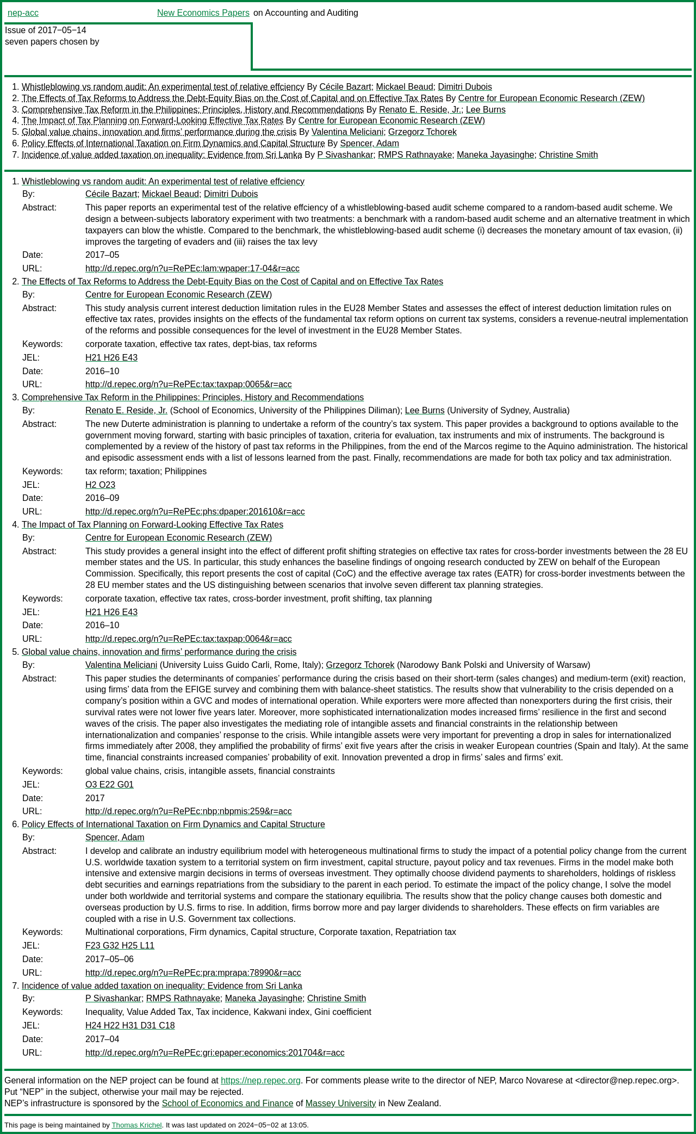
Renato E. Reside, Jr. (420, 109)
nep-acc (23, 12)
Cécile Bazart (345, 86)
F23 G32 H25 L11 (119, 945)
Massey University (341, 1103)
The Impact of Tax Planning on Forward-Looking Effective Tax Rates (152, 120)
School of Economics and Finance (228, 1103)
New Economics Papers (203, 12)
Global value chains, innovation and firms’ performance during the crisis (159, 132)
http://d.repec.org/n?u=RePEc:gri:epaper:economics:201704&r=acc (215, 1052)
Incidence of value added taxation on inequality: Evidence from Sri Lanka (162, 154)
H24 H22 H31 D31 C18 (130, 1025)
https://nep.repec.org (261, 1080)
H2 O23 (100, 484)
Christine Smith (568, 154)
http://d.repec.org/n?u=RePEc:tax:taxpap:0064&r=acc (188, 638)
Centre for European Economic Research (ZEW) (551, 98)
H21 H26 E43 (111, 357)
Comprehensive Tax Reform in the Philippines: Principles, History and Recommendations (193, 109)
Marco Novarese (531, 1080)
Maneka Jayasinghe (495, 154)
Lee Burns (486, 109)
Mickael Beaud (404, 86)
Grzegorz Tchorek (422, 132)
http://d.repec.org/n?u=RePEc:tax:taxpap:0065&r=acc (188, 384)
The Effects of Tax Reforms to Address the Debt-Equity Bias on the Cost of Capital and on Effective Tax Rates (232, 98)
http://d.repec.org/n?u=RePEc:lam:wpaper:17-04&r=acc (192, 268)
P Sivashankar (345, 154)
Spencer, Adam (369, 143)
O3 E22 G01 (109, 784)
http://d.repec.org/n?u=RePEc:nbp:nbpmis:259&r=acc (188, 811)
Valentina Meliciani (347, 132)
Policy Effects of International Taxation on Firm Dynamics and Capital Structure (173, 143)
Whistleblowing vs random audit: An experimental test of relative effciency (163, 86)
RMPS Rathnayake (415, 154)
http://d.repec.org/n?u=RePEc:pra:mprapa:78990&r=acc (193, 972)
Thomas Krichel (136, 1125)
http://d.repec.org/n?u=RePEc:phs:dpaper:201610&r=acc (195, 511)
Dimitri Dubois (465, 86)
